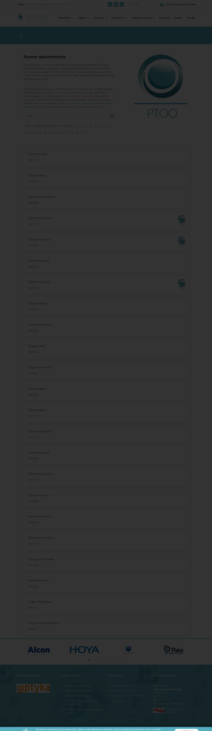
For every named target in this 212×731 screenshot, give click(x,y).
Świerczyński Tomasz (41, 559)
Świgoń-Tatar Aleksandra (43, 623)
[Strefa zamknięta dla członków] (162, 4)
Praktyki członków (143, 17)
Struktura (100, 17)
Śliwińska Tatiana (38, 260)
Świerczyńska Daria (40, 516)
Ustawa (178, 17)
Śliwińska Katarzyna (40, 218)
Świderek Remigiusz (40, 431)
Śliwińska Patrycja (39, 239)
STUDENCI (66, 126)
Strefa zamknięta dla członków (181, 4)
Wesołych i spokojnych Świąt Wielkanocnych (48, 4)
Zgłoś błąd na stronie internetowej (179, 727)
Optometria (119, 17)
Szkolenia (164, 17)
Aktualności (66, 17)
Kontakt (190, 17)
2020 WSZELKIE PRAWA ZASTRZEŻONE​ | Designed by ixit (39, 727)
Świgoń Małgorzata (39, 601)
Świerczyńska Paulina (41, 537)
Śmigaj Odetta (36, 346)
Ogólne (83, 17)
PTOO (27, 126)
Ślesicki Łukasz (37, 175)
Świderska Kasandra (40, 473)
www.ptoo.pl (179, 703)
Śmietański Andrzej (40, 324)
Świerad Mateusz (38, 495)
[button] (88, 659)
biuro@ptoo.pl (161, 703)
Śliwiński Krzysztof (39, 282)
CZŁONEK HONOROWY (45, 126)
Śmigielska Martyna (40, 367)
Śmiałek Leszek (37, 303)
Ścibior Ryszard (37, 154)
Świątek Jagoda (37, 388)
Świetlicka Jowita (38, 580)
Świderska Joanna (39, 452)
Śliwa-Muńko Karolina (41, 196)
